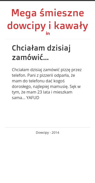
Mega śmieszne (47, 12)
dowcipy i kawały (47, 25)
